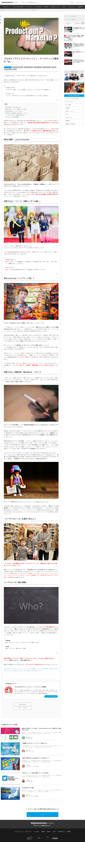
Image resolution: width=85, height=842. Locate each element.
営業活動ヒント (13, 69)
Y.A (26, 763)
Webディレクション (55, 6)
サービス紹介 (36, 828)
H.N (26, 748)
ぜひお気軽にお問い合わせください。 (34, 670)
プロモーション (72, 6)
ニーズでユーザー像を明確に (13, 117)
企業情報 (43, 828)
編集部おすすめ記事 (70, 123)
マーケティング (29, 6)
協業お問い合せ (61, 828)
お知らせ (54, 828)
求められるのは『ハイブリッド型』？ (15, 111)
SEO (64, 6)
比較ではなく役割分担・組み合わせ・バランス (18, 113)
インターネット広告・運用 (17, 6)
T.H (26, 735)
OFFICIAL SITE (79, 2)
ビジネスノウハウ (30, 67)
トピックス (72, 57)
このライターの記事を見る (51, 696)
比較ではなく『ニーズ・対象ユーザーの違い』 (18, 109)
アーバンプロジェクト (18, 67)
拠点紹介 (49, 828)
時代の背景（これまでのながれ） (14, 107)
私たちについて (28, 828)
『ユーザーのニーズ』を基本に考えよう (16, 115)
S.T (26, 778)
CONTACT (71, 2)
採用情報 (68, 828)
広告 (21, 69)
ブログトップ (5, 6)
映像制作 (80, 6)
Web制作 (46, 6)
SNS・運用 (38, 6)
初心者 (6, 69)
